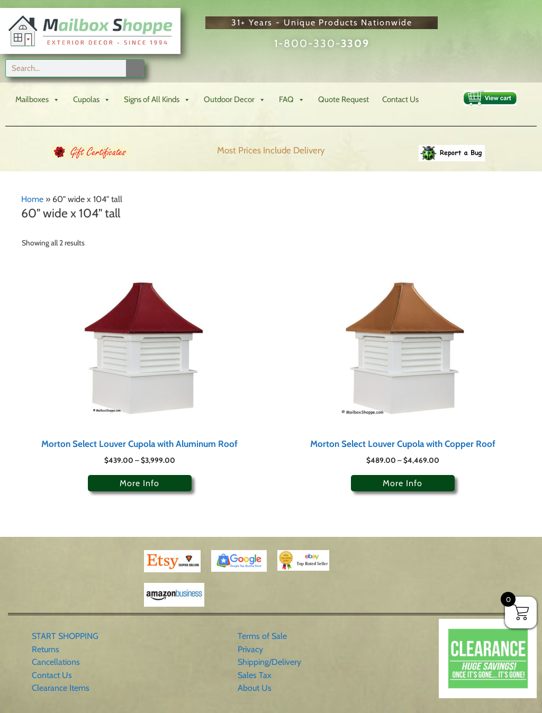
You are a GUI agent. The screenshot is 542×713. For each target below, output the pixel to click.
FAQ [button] (292, 99)
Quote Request (343, 99)
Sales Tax (255, 675)
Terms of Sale (262, 636)
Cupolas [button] (92, 99)
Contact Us (400, 99)
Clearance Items (60, 688)
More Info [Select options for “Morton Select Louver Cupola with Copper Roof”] (402, 483)
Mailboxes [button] (37, 99)
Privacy (250, 649)
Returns (45, 649)
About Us (255, 688)
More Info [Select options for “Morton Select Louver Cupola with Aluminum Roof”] (139, 483)
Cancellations (56, 662)
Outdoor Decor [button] (235, 99)
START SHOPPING (65, 636)
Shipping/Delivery (269, 662)
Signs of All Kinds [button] (157, 99)
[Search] (135, 68)
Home (32, 199)
